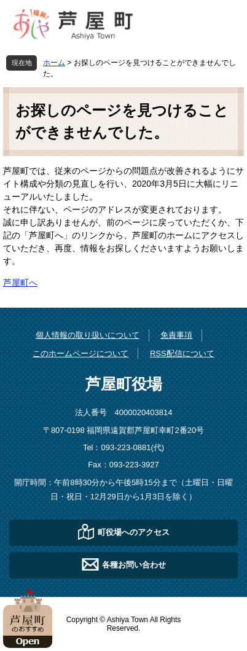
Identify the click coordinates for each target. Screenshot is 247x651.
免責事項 (176, 335)
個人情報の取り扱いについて (87, 335)
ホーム (54, 62)
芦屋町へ (20, 282)
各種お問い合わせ (134, 564)
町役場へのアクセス (134, 531)
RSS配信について (182, 353)
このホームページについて (80, 353)
